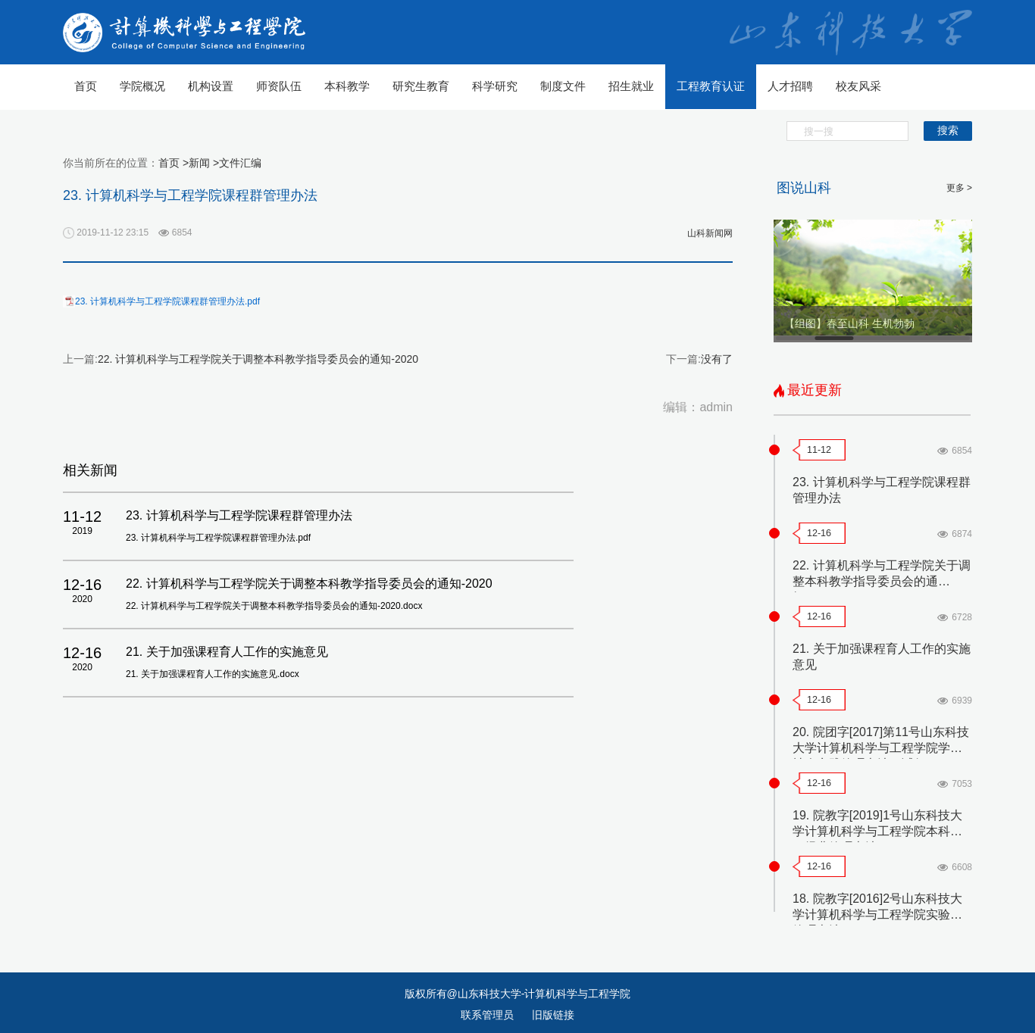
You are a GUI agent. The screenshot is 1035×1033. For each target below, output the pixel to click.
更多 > (959, 188)
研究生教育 (420, 86)
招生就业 (631, 86)
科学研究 (495, 86)
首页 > (173, 163)
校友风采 (858, 86)
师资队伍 (279, 86)
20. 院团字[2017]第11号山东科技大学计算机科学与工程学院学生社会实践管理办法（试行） (881, 748)
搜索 (947, 130)
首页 (85, 86)
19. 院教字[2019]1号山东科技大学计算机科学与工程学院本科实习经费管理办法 (877, 831)
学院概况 (142, 86)
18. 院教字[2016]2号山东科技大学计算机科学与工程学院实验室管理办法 (877, 914)
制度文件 (563, 86)
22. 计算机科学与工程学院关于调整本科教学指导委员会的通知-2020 (258, 359)
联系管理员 (489, 1015)
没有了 (717, 359)
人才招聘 (790, 86)
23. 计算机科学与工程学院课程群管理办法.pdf (167, 301)
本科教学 (347, 86)
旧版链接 (553, 1015)
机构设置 (210, 86)
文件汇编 (240, 163)
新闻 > (204, 163)
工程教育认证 (711, 86)
